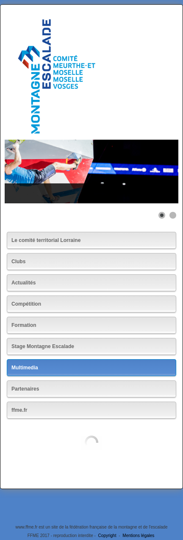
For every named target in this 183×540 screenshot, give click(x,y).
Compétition (26, 304)
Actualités (23, 283)
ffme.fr (19, 410)
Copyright (107, 535)
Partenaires (25, 389)
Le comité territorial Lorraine (45, 240)
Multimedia (24, 368)
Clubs (18, 261)
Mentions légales (138, 535)
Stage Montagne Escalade (42, 346)
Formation (23, 325)
